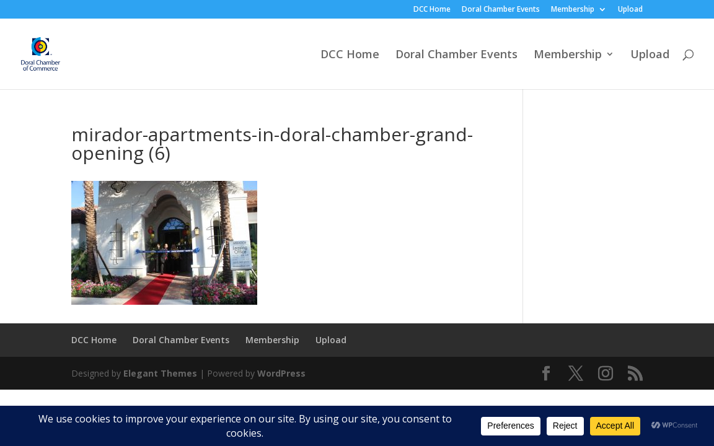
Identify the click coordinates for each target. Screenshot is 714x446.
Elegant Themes (160, 373)
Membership (572, 10)
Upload (630, 10)
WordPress (281, 373)
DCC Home (432, 10)
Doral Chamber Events (501, 10)
